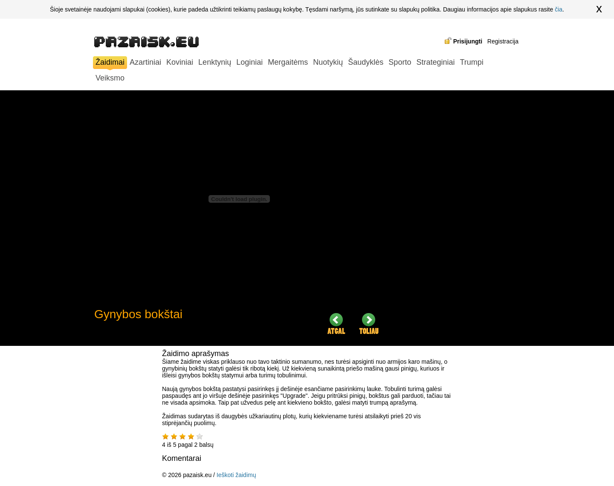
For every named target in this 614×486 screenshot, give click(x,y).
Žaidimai (110, 63)
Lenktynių (214, 62)
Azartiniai (145, 62)
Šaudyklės (365, 62)
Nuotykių (328, 62)
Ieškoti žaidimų (236, 475)
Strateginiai (435, 62)
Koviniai (179, 62)
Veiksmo (110, 78)
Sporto (399, 62)
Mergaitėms (288, 62)
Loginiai (249, 62)
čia (558, 9)
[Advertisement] (457, 218)
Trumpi (471, 62)
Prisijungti (467, 41)
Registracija (502, 41)
